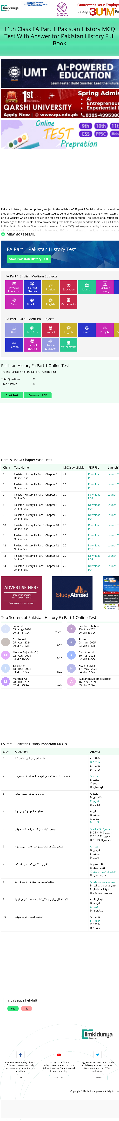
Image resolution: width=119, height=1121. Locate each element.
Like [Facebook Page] (20, 1077)
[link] (35, 4)
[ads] (21, 593)
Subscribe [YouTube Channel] (59, 1077)
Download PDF (37, 395)
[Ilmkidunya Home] (10, 8)
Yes (13, 1008)
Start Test (12, 395)
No (26, 1008)
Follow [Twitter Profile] (97, 1077)
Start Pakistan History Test (28, 259)
